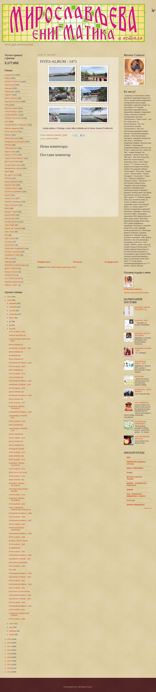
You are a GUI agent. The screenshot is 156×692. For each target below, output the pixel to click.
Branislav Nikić (10, 185)
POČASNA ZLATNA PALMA (19, 592)
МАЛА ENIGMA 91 (16, 345)
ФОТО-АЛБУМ (52, 139)
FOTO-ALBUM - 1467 (17, 524)
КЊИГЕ (7, 195)
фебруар (13, 631)
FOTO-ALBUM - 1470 (17, 495)
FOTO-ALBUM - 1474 (17, 452)
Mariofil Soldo (10, 218)
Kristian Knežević (11, 272)
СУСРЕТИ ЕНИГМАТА (13, 192)
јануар (12, 634)
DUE (128, 457)
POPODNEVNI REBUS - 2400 (20, 395)
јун (10, 325)
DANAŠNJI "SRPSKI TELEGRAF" (16, 407)
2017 (9, 661)
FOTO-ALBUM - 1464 (17, 552)
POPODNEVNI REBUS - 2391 (20, 606)
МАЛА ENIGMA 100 (16, 480)
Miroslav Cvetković (134, 289)
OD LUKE (12, 570)
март (11, 627)
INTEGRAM (139, 376)
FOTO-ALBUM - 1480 (17, 366)
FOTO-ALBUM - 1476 (17, 421)
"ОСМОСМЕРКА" (11, 115)
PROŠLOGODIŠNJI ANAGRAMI (16, 529)
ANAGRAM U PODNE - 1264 (20, 385)
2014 (9, 672)
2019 (9, 654)
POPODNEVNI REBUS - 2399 (20, 412)
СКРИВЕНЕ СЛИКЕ (12, 255)
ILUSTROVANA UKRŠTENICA (140, 423)
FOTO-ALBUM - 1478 (17, 388)
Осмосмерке (9, 92)
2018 (9, 657)
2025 (9, 297)
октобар (12, 311)
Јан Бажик (9, 242)
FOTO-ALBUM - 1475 (17, 438)
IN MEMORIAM (14, 356)
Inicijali (129, 472)
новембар (13, 307)
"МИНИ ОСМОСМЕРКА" (14, 158)
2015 (9, 668)
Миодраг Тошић (11, 212)
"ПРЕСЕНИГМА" (11, 148)
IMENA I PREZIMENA (135, 468)
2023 (9, 639)
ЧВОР (7, 172)
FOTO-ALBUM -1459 (17, 610)
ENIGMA (8, 135)
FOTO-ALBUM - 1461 (17, 588)
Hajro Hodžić (9, 232)
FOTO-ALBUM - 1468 (17, 517)
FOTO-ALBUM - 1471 (17, 476)
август (12, 318)
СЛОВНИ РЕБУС (11, 188)
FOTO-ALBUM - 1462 (17, 581)
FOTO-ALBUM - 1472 (17, 469)
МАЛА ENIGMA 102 (16, 392)
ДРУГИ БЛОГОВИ (11, 162)
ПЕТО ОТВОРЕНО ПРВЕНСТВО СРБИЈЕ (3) (20, 509)
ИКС (6, 235)
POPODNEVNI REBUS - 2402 (20, 363)
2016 (9, 664)
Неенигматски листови (13, 168)
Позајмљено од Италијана (15, 142)
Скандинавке (10, 75)
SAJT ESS (131, 500)
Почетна (77, 262)
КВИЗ (7, 208)
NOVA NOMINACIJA (16, 445)
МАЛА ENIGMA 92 (16, 352)
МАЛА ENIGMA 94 (16, 370)
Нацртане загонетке (12, 101)
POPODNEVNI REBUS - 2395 (20, 555)
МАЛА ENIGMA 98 (16, 434)
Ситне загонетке (11, 132)
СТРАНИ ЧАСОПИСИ (13, 118)
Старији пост (112, 262)
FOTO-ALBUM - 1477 (17, 403)
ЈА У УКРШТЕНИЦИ (12, 278)
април (11, 624)
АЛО (6, 122)
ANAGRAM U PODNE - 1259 (20, 599)
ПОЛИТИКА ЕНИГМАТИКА (15, 265)
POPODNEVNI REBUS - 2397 (20, 521)
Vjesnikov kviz (10, 198)
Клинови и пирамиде (13, 202)
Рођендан (8, 262)
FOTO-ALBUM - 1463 (17, 566)
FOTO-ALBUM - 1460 (17, 602)
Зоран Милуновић (12, 138)
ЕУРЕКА (8, 145)
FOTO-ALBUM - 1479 (17, 374)
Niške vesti (9, 258)
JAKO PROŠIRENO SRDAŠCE (142, 438)
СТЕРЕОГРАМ (10, 275)
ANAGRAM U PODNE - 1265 (20, 348)
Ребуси (7, 78)
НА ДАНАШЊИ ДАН (12, 165)
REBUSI (130, 490)
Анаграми (8, 88)
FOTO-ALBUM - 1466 (17, 537)
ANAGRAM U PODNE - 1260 (20, 577)
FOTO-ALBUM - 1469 (17, 504)
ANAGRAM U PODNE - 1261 (20, 559)
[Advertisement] (78, 238)
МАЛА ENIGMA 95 (16, 377)
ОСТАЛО (8, 178)
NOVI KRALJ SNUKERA (18, 563)
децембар (13, 303)
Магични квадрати (12, 128)
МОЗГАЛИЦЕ (10, 215)
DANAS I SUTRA (11, 155)
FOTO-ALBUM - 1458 (17, 619)
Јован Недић (10, 225)
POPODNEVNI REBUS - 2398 (20, 513)
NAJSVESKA (10, 245)
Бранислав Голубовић (13, 228)
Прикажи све (147, 508)
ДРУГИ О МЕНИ (11, 268)
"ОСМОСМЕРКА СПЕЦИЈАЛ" (16, 125)
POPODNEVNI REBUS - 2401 (20, 381)
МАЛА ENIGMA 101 (16, 456)
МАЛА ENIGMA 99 (16, 441)
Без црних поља (11, 175)
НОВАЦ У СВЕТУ (11, 285)
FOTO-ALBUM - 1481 (17, 332)
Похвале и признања (13, 252)
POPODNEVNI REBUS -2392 (20, 595)
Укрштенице (9, 85)
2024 (9, 300)
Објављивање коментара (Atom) (63, 267)
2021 (9, 646)
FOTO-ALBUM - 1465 (17, 544)
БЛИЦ (7, 105)
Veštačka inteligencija (13, 282)
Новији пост (43, 262)
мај (10, 329)
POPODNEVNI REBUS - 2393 (20, 584)
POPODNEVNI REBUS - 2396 (20, 534)
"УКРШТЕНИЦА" (11, 112)
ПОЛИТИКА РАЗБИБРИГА (15, 248)
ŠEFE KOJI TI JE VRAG (18, 472)
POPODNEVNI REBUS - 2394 (20, 573)
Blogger (89, 687)
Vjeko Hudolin (10, 238)
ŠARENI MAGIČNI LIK (17, 335)
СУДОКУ (8, 95)
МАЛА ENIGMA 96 (16, 399)
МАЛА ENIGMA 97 (16, 425)
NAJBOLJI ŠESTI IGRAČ (18, 541)
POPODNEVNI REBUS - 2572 (140, 362)
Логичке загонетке (12, 222)
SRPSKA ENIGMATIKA (136, 505)
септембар (13, 314)
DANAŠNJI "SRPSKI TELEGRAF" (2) (142, 308)
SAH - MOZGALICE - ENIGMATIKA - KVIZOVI (136, 495)
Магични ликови (11, 108)
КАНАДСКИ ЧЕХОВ (16, 449)
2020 (9, 650)
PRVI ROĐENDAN (142, 403)
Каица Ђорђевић (11, 182)
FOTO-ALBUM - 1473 (17, 460)
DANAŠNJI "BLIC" (141, 320)
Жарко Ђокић (10, 152)
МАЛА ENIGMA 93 (16, 359)
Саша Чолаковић (11, 205)
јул (10, 321)
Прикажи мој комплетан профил (136, 293)
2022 (9, 643)
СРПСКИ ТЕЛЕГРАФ (13, 82)
